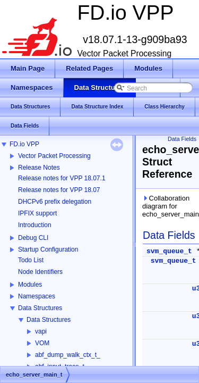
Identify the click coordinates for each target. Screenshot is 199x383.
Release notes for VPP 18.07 (59, 190)
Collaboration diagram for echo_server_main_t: (168, 206)
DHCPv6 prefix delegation (54, 201)
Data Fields (182, 139)
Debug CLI (33, 238)
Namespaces (36, 296)
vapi (41, 331)
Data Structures (40, 308)
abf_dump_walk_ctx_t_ (67, 355)
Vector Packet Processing (54, 156)
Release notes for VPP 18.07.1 (62, 178)
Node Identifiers (40, 272)
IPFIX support (37, 213)
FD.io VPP (24, 144)
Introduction (34, 225)
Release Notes (39, 167)
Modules (30, 284)
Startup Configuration (48, 249)
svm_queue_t (169, 251)
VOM (42, 343)
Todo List (31, 260)
